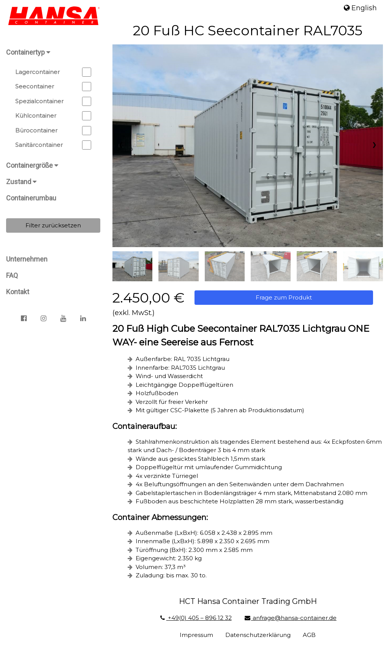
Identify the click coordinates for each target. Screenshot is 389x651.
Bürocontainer (53, 130)
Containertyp (28, 52)
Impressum (196, 634)
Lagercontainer (53, 72)
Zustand (21, 182)
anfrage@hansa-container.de (290, 617)
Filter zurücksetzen (53, 225)
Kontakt (17, 292)
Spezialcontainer (53, 101)
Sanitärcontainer (53, 145)
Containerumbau (31, 198)
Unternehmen (26, 259)
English (360, 8)
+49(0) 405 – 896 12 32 (195, 617)
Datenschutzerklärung (258, 634)
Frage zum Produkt (284, 297)
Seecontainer (53, 86)
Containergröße (32, 165)
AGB (309, 634)
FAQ (12, 275)
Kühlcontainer (53, 115)
